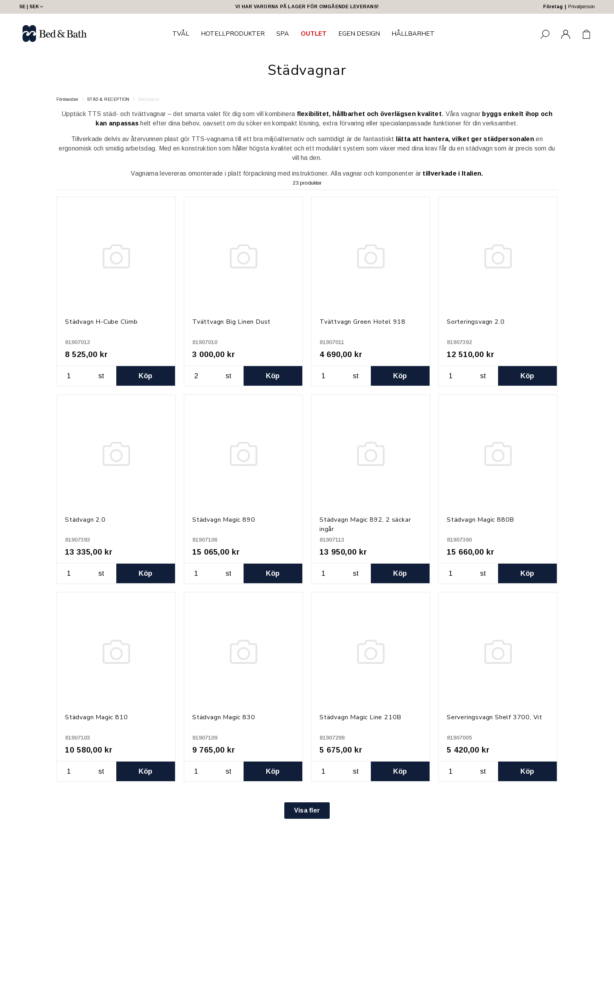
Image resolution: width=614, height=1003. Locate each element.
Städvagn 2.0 (85, 519)
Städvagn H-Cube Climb (101, 321)
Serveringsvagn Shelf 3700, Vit (494, 717)
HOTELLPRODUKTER (233, 33)
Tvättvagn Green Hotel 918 (363, 321)
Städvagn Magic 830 (223, 717)
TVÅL (180, 33)
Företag (553, 6)
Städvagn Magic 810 (96, 717)
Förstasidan (67, 99)
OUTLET (314, 33)
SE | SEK (32, 7)
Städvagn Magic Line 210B (360, 717)
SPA (282, 33)
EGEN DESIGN (359, 33)
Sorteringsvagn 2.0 (475, 321)
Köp (146, 376)
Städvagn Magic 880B (480, 519)
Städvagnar (149, 99)
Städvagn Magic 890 (223, 519)
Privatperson (581, 6)
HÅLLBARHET (413, 33)
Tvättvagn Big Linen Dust (231, 321)
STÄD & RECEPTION (108, 99)
